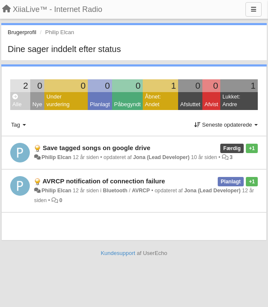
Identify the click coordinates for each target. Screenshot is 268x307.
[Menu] (253, 9)
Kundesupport (118, 253)
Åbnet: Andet (153, 100)
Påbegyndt (127, 104)
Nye (37, 104)
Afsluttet (190, 104)
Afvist (211, 104)
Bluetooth (115, 191)
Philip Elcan (56, 157)
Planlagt (100, 104)
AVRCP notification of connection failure (104, 181)
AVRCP (141, 191)
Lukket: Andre (231, 100)
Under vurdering (57, 100)
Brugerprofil (22, 32)
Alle (17, 101)
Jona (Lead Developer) (161, 157)
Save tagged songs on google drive (96, 147)
